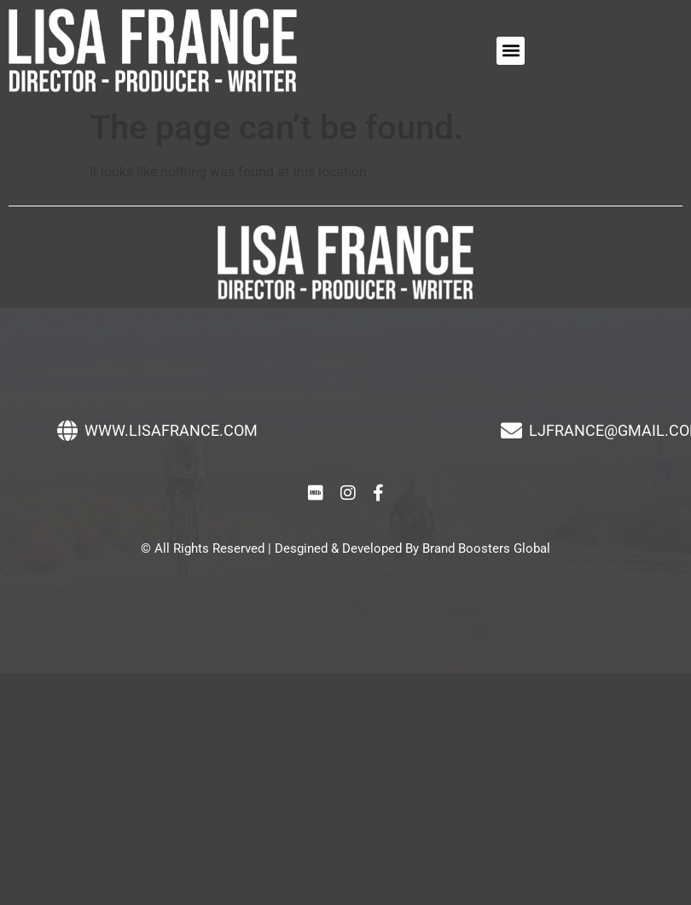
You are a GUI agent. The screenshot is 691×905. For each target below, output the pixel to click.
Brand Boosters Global (486, 548)
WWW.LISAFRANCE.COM (171, 430)
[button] (510, 51)
